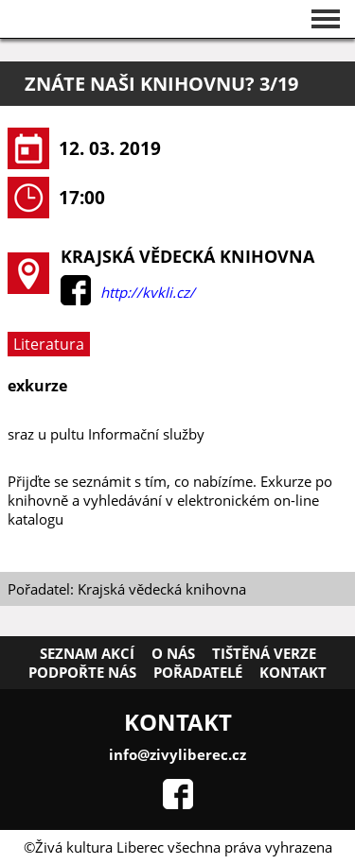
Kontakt (293, 672)
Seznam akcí (87, 653)
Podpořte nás (82, 672)
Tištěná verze (264, 653)
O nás (173, 653)
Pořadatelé (197, 672)
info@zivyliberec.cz (177, 754)
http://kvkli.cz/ (147, 292)
